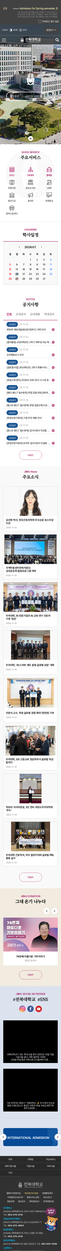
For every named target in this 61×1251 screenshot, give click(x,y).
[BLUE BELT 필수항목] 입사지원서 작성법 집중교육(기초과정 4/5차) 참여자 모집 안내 (29, 430)
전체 (9, 314)
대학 (10, 1159)
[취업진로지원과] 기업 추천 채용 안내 (24, 418)
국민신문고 (47, 1197)
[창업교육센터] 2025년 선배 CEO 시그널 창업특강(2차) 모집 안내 (29, 380)
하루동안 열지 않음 (50, 21)
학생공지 (49, 314)
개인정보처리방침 (31, 1193)
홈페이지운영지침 (13, 1193)
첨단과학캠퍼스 (9, 1240)
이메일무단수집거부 (15, 1197)
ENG (23, 30)
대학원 (30, 1159)
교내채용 (35, 314)
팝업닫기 (50, 30)
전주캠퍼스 (7, 1208)
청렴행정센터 (47, 1193)
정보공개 (21, 1201)
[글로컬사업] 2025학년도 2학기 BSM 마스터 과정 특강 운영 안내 (29, 367)
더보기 (30, 455)
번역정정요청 (48, 1201)
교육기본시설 (10, 1166)
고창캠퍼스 (7, 1248)
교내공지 (21, 314)
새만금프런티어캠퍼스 (12, 1219)
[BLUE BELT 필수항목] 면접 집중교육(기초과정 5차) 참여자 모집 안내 (29, 405)
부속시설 (51, 1166)
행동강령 (10, 1201)
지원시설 (30, 1166)
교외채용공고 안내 (15, 354)
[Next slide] (54, 911)
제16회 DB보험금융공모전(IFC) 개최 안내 (26, 329)
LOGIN (5, 30)
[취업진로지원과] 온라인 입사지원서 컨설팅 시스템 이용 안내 (29, 443)
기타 (10, 1173)
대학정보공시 (34, 1201)
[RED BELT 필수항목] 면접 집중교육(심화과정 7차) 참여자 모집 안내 (29, 392)
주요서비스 (51, 1159)
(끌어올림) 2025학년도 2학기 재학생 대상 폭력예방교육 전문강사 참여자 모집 (29, 342)
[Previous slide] (46, 911)
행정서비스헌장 (33, 1197)
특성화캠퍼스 (8, 1229)
